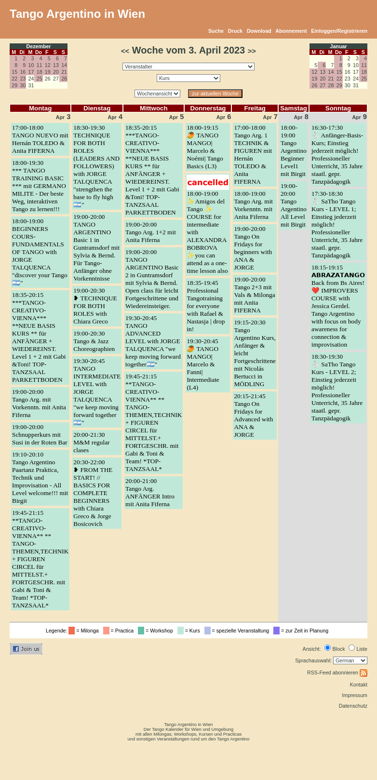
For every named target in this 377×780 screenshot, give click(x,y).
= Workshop (157, 630)
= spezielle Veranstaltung (238, 630)
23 (23, 78)
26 (314, 85)
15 (14, 72)
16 (23, 72)
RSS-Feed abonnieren (337, 672)
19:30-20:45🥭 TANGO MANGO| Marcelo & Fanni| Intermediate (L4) (203, 364)
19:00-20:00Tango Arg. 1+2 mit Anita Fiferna (150, 232)
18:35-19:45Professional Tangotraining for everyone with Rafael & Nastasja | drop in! (206, 306)
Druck (235, 31)
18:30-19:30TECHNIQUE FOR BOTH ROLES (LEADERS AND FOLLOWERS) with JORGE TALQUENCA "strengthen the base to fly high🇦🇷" (96, 166)
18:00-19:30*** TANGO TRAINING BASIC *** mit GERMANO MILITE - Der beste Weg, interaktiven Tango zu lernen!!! (39, 186)
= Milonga (84, 630)
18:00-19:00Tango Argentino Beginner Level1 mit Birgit (294, 150)
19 (48, 72)
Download (259, 31)
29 (14, 85)
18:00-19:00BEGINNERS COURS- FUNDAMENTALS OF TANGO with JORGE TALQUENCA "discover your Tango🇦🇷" (39, 251)
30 (23, 85)
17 (31, 72)
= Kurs (190, 630)
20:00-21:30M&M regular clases (91, 442)
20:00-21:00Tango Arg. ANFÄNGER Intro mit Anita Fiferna (150, 492)
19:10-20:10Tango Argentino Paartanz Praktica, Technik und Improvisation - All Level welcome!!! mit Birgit (40, 477)
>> (252, 51)
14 (64, 65)
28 (64, 78)
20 (56, 72)
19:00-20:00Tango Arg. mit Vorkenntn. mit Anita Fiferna (39, 403)
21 (64, 72)
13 (56, 65)
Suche (216, 31)
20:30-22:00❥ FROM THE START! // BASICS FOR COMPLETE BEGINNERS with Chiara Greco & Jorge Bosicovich (92, 492)
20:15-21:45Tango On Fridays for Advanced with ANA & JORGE (253, 415)
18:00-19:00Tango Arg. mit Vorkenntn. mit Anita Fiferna (253, 205)
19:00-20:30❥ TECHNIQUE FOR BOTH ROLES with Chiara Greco (95, 306)
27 (322, 85)
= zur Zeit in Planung (302, 630)
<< (125, 51)
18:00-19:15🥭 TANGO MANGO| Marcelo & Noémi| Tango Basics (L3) (205, 147)
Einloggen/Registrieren (339, 31)
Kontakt (358, 684)
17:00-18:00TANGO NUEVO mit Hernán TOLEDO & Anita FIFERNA (40, 139)
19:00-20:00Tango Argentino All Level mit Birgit (294, 205)
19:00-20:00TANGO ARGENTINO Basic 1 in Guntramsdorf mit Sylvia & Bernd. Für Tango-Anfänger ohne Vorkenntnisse (96, 247)
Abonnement (291, 31)
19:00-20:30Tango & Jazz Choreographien (94, 341)
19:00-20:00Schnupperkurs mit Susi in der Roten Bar (39, 434)
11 (39, 65)
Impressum (354, 695)
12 (48, 65)
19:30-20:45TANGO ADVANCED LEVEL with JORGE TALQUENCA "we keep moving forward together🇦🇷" (153, 341)
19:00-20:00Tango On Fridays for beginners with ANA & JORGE (253, 248)
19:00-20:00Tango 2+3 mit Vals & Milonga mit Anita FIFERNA (254, 295)
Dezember (39, 46)
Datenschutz (353, 706)
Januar (338, 46)
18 (39, 72)
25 (39, 78)
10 (31, 65)
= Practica (119, 630)
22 (14, 78)
